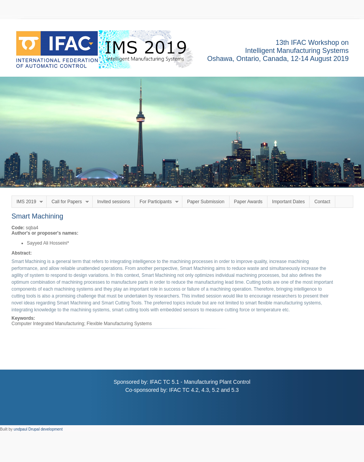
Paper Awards (248, 201)
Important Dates (288, 201)
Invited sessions (113, 201)
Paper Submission (205, 201)
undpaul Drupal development (38, 429)
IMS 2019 (27, 202)
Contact (322, 201)
